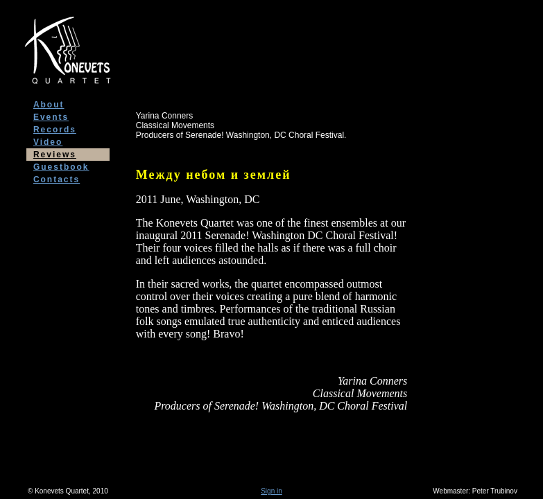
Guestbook (61, 167)
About (48, 105)
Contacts (56, 179)
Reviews (54, 154)
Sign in (271, 491)
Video (47, 142)
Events (51, 117)
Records (54, 129)
